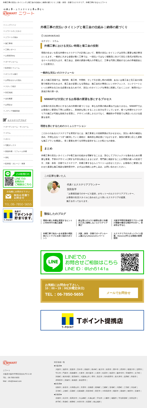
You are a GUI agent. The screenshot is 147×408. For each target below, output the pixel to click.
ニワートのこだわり (13, 31)
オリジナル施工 (11, 74)
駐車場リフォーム (12, 68)
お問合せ (8, 105)
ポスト (8, 139)
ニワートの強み (11, 37)
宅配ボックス (10, 145)
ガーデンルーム (11, 62)
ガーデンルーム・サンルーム (17, 127)
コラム (8, 133)
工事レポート (10, 50)
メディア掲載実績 (12, 111)
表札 (7, 157)
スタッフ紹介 (10, 86)
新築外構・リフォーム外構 (16, 151)
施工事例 (8, 43)
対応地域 (8, 92)
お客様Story (10, 56)
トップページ (10, 25)
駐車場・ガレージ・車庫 (15, 164)
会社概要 (8, 99)
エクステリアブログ (17, 120)
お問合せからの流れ (13, 80)
